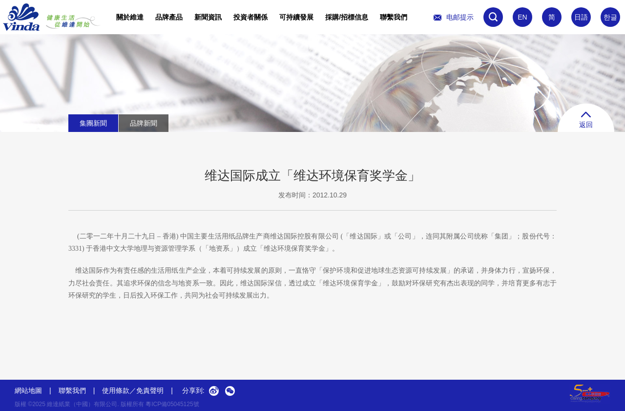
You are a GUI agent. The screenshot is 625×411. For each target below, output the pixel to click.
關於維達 (130, 17)
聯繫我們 (393, 17)
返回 (586, 120)
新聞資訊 (208, 17)
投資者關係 (250, 17)
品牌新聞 (143, 123)
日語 (581, 17)
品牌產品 (169, 17)
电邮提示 (454, 17)
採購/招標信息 (346, 17)
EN (522, 17)
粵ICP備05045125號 (172, 404)
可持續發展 (296, 17)
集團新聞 (93, 123)
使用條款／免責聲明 (133, 390)
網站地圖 (28, 390)
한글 (610, 17)
